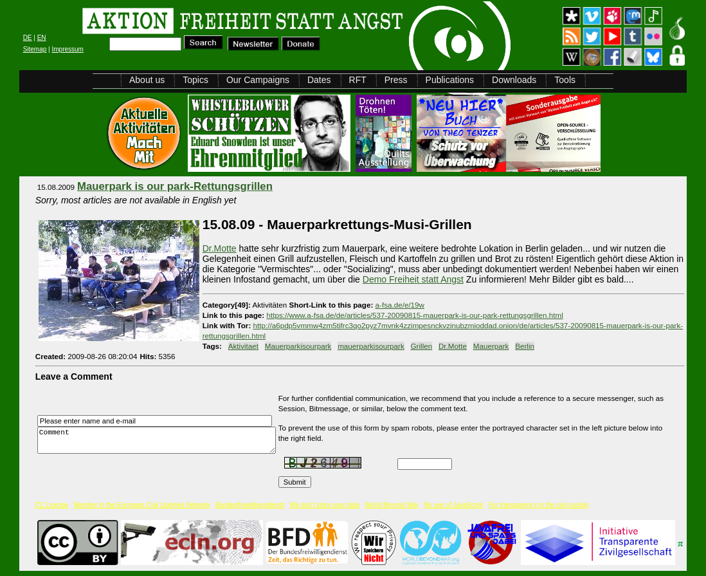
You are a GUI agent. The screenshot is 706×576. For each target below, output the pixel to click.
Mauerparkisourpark (298, 346)
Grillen (422, 346)
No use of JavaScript (453, 504)
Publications (450, 80)
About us (147, 80)
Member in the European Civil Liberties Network (142, 504)
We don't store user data (324, 504)
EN (41, 37)
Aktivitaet (243, 346)
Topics (195, 80)
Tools (564, 80)
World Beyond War (391, 504)
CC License (52, 504)
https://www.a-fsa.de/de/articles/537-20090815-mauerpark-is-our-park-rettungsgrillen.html (414, 315)
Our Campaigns (257, 80)
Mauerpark (491, 346)
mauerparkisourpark (371, 346)
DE (27, 37)
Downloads (514, 80)
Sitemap (35, 49)
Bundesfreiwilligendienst (249, 504)
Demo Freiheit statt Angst (413, 279)
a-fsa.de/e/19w (400, 305)
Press (396, 80)
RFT (358, 80)
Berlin (524, 346)
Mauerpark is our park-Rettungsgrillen (175, 186)
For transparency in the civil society (539, 504)
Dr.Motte (220, 248)
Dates (319, 80)
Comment (160, 440)
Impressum (67, 49)
